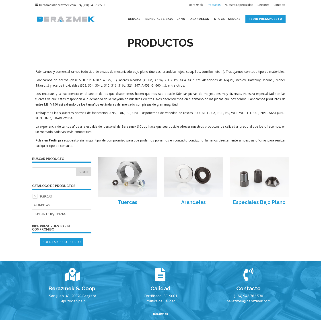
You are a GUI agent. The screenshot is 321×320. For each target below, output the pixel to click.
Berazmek (196, 5)
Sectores (263, 5)
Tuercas (133, 19)
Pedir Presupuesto (265, 19)
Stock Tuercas (227, 19)
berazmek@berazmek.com (248, 301)
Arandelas (199, 19)
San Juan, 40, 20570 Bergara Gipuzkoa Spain (72, 298)
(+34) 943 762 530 (248, 295)
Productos (214, 5)
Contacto (280, 5)
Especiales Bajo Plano (165, 19)
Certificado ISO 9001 (160, 295)
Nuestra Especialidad (239, 5)
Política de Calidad (160, 301)
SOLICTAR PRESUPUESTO (62, 242)
